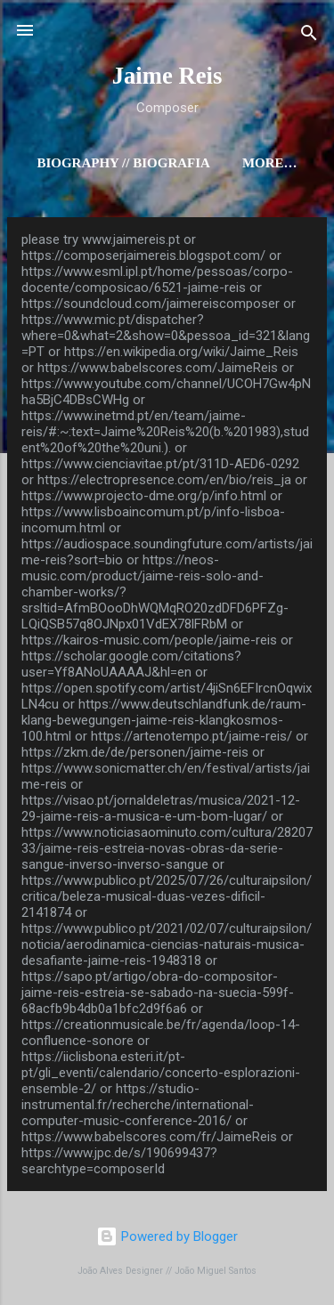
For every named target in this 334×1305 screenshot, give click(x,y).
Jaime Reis (167, 75)
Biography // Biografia (123, 163)
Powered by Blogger (167, 1236)
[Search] (309, 36)
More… (269, 163)
